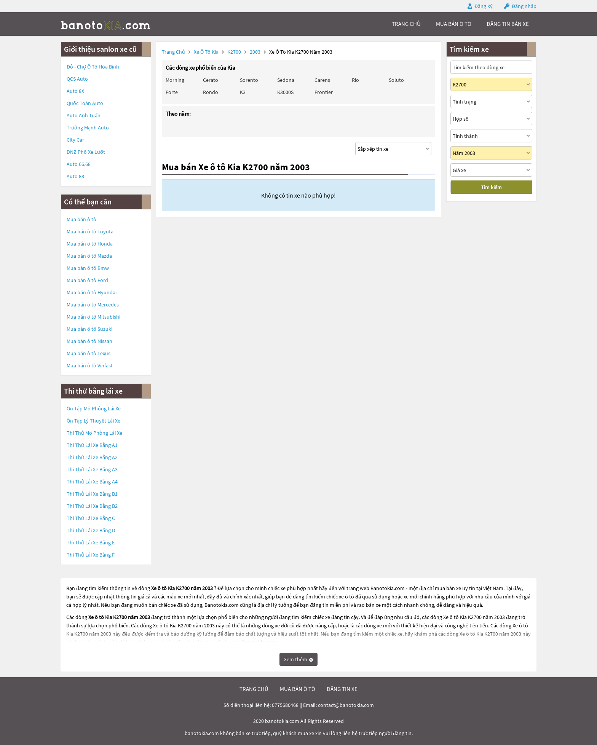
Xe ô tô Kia (206, 51)
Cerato (210, 80)
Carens (322, 80)
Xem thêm (298, 659)
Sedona (285, 80)
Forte (172, 92)
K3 (243, 92)
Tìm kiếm (491, 187)
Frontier (323, 92)
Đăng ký (483, 6)
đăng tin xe (342, 688)
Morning (175, 80)
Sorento (249, 80)
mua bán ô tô (453, 23)
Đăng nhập (524, 6)
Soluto (396, 80)
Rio (355, 80)
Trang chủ (173, 51)
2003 (256, 51)
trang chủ (406, 23)
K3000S (285, 92)
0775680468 (285, 705)
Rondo (210, 92)
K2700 (234, 51)
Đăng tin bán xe (508, 23)
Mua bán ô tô (81, 219)
